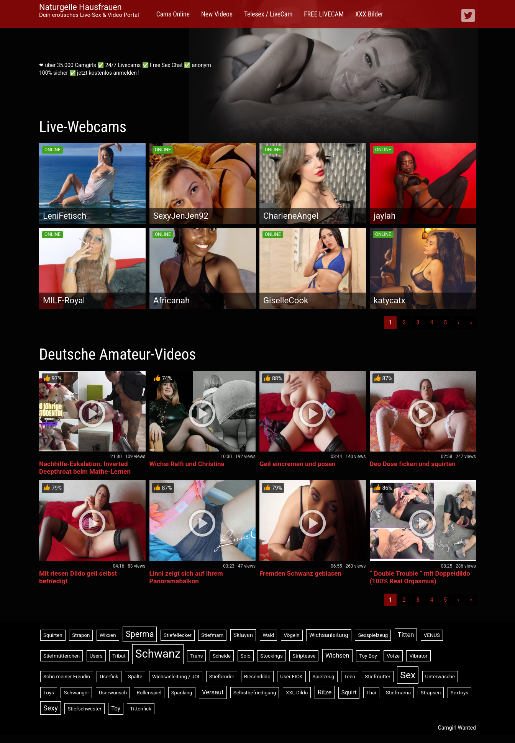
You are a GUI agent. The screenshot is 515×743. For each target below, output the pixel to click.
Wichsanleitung (328, 635)
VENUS (432, 635)
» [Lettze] (471, 322)
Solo (246, 656)
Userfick (109, 676)
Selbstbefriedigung (254, 693)
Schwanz (157, 653)
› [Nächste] (458, 322)
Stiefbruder (222, 676)
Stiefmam (212, 635)
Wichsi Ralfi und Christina (187, 464)
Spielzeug (323, 676)
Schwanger (76, 693)
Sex (407, 675)
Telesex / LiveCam (268, 14)
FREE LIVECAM (324, 14)
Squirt (349, 692)
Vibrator (418, 656)
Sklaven (243, 635)
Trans (196, 656)
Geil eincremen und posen (297, 464)
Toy (115, 708)
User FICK (291, 676)
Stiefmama (398, 693)
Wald (268, 635)
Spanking (181, 693)
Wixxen (108, 635)
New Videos (217, 14)
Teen (349, 676)
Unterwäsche (440, 676)
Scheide (222, 656)
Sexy (50, 708)
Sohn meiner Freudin (66, 676)
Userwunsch (113, 693)
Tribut (118, 656)
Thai (371, 693)
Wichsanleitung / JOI (175, 676)
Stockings (271, 656)
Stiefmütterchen (61, 656)
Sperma (140, 634)
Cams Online (173, 14)
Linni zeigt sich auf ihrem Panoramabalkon (186, 577)
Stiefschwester (84, 709)
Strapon (81, 635)
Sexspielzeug (373, 635)
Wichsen (337, 655)
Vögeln (292, 635)
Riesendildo (257, 676)
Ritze (324, 692)
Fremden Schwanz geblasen (300, 573)
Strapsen (431, 693)
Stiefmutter (377, 676)
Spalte (135, 676)
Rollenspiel (149, 693)
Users (96, 656)
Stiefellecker (178, 635)
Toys (48, 693)
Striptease (303, 656)
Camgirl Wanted (457, 728)
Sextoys (460, 693)
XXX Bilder (369, 14)
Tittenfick (140, 709)
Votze (393, 656)
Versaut (213, 692)
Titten (406, 634)
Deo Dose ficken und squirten (413, 464)
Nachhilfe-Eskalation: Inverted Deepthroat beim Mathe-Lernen (85, 467)
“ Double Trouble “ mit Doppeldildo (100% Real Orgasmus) (420, 577)
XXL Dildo (297, 693)
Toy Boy (368, 656)
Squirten (52, 635)
